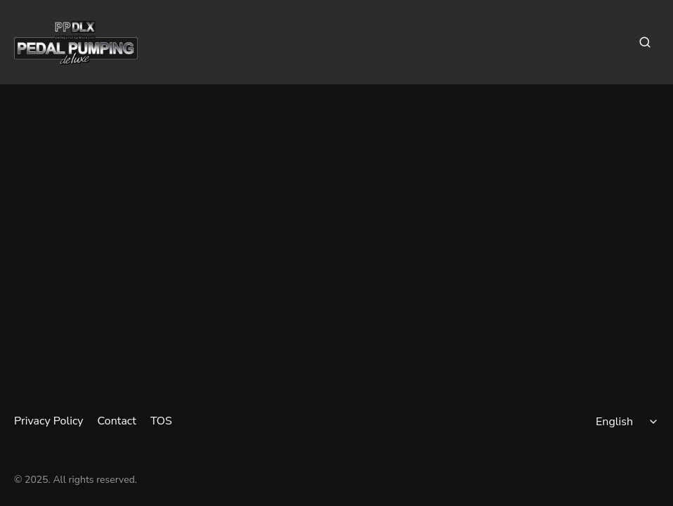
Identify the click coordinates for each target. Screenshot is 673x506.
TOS (161, 421)
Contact (117, 421)
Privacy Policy (49, 421)
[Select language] (629, 421)
